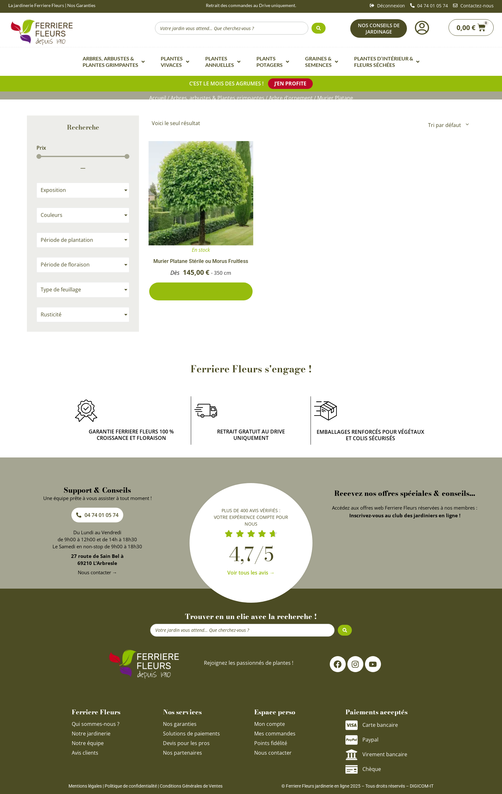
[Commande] (448, 125)
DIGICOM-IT (421, 786)
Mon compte (269, 723)
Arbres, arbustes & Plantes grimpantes (217, 97)
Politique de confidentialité (131, 786)
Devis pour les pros (186, 743)
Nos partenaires (182, 752)
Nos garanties (180, 723)
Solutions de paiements (191, 733)
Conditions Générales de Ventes (191, 786)
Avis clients (85, 752)
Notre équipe (88, 743)
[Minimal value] (82, 156)
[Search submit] (319, 28)
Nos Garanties (81, 5)
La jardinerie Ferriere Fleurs (36, 5)
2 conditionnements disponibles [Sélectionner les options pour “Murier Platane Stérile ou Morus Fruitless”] (201, 291)
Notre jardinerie (91, 733)
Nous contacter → (97, 572)
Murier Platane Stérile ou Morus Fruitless (200, 261)
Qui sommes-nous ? (96, 723)
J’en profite (290, 83)
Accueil (157, 97)
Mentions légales (85, 786)
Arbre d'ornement (291, 97)
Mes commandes (275, 733)
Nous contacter (273, 752)
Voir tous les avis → (251, 572)
